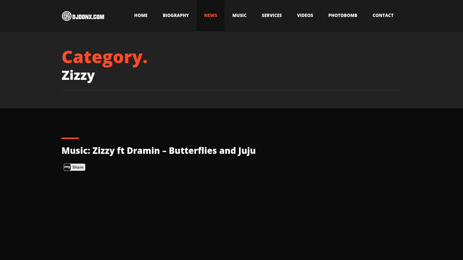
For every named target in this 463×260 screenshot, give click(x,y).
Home (141, 15)
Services (272, 15)
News (210, 15)
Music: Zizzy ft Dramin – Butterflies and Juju (158, 150)
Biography (176, 15)
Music (239, 15)
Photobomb (342, 15)
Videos (305, 15)
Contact (383, 15)
